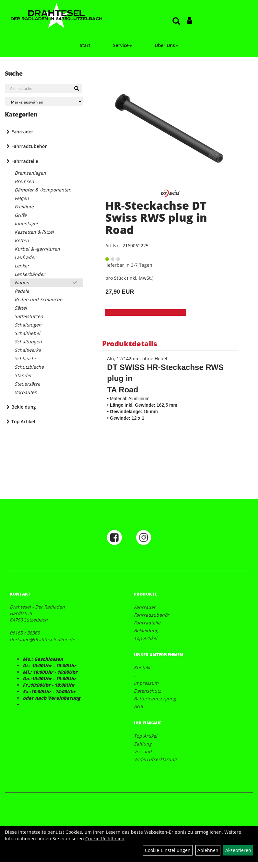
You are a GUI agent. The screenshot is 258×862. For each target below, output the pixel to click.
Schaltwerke (28, 350)
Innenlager (26, 223)
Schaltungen (28, 342)
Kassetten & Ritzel (34, 232)
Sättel (21, 308)
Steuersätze (27, 384)
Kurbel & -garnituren (37, 249)
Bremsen (24, 181)
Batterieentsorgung (155, 699)
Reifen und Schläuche (38, 299)
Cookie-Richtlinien (104, 838)
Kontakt (142, 667)
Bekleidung (23, 407)
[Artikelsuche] (176, 21)
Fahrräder (22, 132)
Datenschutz (147, 691)
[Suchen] (76, 88)
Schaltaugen (28, 325)
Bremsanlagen (30, 173)
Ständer (23, 375)
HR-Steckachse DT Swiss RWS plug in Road (156, 217)
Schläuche (26, 358)
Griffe (21, 215)
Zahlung (143, 744)
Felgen (22, 198)
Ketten (22, 240)
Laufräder (25, 257)
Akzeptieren (238, 850)
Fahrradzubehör (29, 146)
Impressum (146, 683)
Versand (143, 751)
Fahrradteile (24, 161)
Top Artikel (23, 421)
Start (85, 45)
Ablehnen (207, 850)
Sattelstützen (29, 316)
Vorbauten (26, 392)
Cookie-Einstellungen (168, 850)
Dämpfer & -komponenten (43, 190)
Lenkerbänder (30, 274)
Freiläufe (24, 206)
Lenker (22, 266)
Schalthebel (27, 333)
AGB (138, 706)
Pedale (22, 291)
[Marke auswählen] (44, 101)
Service (122, 45)
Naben (22, 282)
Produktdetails (129, 343)
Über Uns (166, 45)
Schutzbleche (29, 367)
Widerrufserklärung (155, 759)
